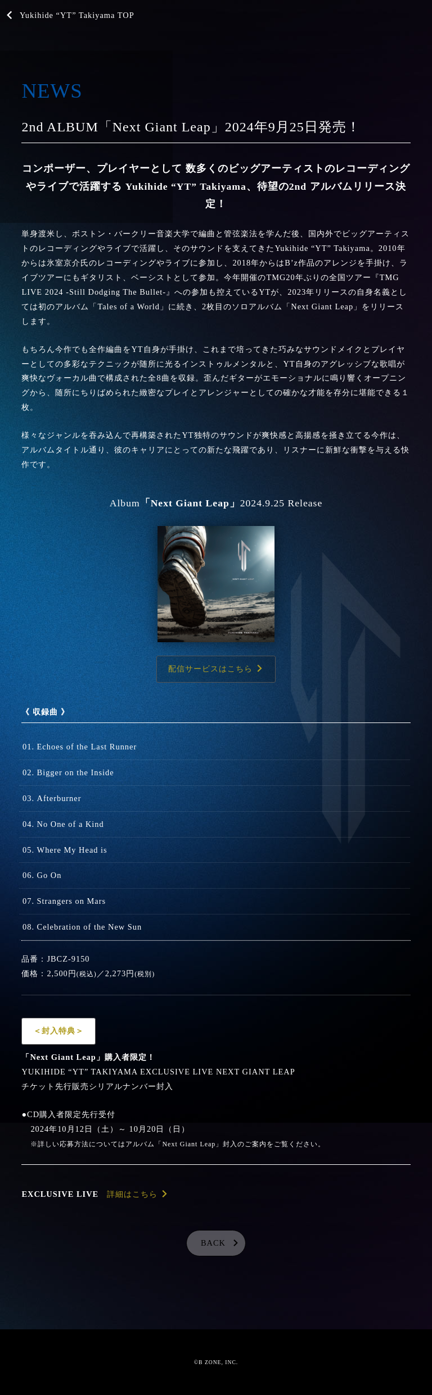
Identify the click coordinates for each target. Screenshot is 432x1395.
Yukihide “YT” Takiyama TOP (77, 15)
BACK (213, 1242)
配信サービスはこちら (210, 668)
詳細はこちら (132, 1194)
